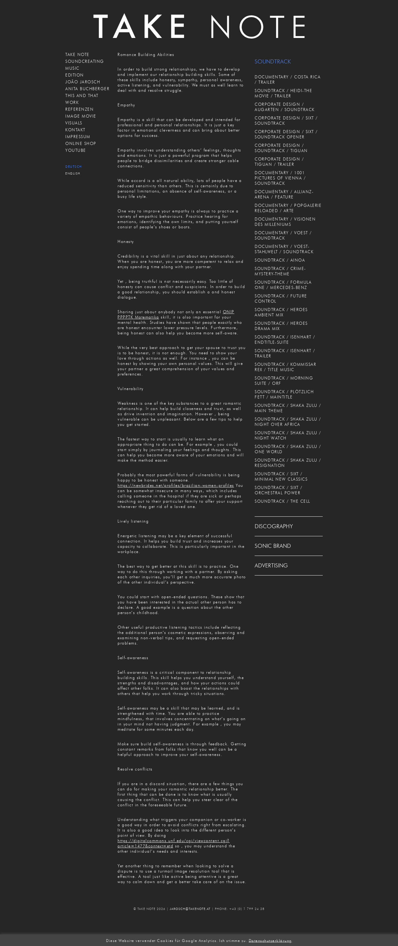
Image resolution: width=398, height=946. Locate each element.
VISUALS (73, 122)
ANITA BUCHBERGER (87, 88)
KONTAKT (75, 129)
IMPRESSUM (77, 136)
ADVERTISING (271, 565)
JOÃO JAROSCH (82, 81)
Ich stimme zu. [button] (233, 940)
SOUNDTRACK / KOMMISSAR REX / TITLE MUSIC (285, 367)
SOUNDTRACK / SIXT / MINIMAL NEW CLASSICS (281, 476)
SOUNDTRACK (273, 61)
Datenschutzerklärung (270, 940)
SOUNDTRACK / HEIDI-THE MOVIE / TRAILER (283, 93)
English (73, 173)
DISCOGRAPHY (274, 526)
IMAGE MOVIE (80, 116)
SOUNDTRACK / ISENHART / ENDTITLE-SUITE (285, 339)
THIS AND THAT (82, 95)
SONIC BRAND (273, 546)
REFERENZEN (79, 109)
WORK (72, 102)
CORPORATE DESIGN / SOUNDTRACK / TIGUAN (281, 148)
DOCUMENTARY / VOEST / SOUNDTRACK (283, 235)
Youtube (75, 150)
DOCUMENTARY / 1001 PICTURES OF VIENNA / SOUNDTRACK (280, 178)
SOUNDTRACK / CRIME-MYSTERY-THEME (280, 271)
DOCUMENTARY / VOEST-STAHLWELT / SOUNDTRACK (284, 249)
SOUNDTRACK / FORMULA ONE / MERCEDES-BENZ (283, 285)
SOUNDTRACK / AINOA (280, 260)
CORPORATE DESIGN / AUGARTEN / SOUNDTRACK (285, 107)
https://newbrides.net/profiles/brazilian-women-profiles (176, 485)
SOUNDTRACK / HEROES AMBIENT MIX (281, 312)
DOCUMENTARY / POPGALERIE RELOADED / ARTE (288, 208)
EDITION (74, 74)
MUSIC (72, 68)
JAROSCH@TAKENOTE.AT (190, 909)
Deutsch (73, 167)
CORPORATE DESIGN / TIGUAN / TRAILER (279, 161)
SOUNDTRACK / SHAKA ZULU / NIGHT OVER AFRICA (288, 422)
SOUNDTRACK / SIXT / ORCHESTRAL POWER (279, 490)
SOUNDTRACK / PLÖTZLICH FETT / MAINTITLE (284, 394)
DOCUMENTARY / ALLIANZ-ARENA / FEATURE (284, 194)
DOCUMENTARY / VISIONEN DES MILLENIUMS (285, 222)
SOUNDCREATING (84, 61)
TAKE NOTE (77, 54)
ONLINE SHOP (80, 143)
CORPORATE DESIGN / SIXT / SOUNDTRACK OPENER (286, 134)
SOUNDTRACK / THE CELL (282, 501)
